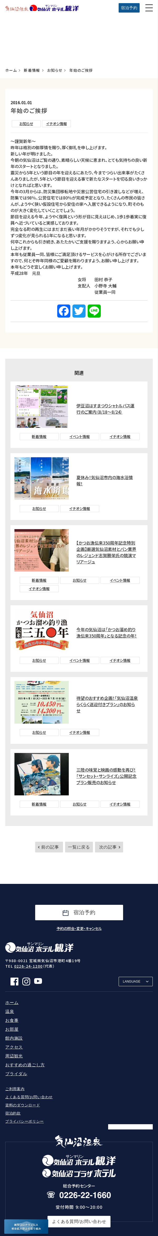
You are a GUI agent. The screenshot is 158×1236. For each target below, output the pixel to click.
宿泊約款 (13, 1113)
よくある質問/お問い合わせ (29, 1097)
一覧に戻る (79, 847)
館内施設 (14, 1038)
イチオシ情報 (56, 123)
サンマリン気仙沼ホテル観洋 (42, 8)
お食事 (11, 1020)
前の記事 (50, 847)
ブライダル (16, 1074)
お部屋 (11, 1029)
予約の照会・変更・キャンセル (79, 928)
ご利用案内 (15, 1089)
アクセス (14, 1047)
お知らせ (54, 70)
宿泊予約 (129, 7)
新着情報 (32, 70)
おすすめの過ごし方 (25, 1065)
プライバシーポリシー (24, 1121)
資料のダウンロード (22, 1105)
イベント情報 (80, 436)
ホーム (11, 70)
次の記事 (108, 847)
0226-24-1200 (28, 966)
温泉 (9, 1011)
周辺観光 (14, 1056)
